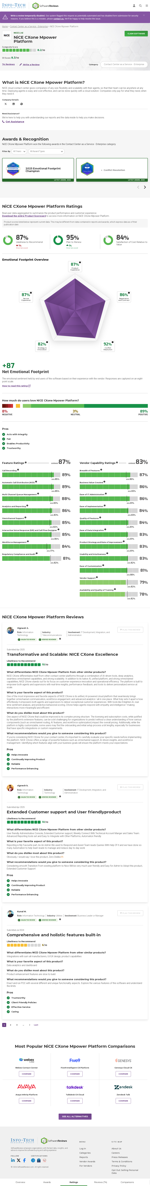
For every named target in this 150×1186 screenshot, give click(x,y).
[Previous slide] (138, 187)
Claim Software (136, 34)
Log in (82, 1148)
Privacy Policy (119, 1166)
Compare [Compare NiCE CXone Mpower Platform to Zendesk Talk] (123, 1101)
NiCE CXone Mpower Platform (64, 26)
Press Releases (120, 1157)
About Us (116, 1148)
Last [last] (36, 1025)
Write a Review (29, 64)
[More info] (80, 262)
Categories (85, 1153)
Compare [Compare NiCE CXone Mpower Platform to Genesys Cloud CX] (123, 1074)
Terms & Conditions (122, 1161)
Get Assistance (13, 121)
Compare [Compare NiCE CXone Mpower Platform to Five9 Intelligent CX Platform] (75, 1074)
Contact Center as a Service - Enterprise (29, 26)
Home (5, 26)
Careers (116, 1153)
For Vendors (85, 1166)
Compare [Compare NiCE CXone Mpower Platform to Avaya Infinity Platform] (26, 1101)
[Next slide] (144, 187)
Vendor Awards (87, 1161)
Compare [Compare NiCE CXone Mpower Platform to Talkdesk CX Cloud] (75, 1101)
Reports (83, 1157)
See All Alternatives (75, 1116)
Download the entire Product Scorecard (24, 216)
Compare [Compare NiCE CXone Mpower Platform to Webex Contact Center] (26, 1074)
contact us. (58, 19)
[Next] (30, 1025)
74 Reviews (8, 64)
